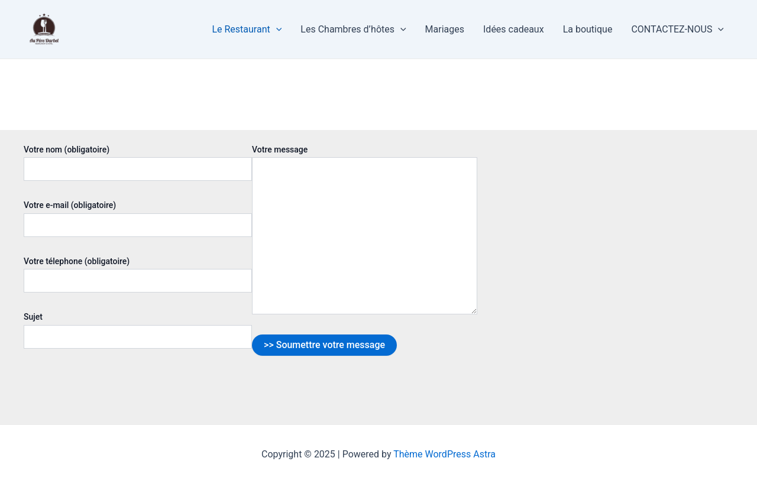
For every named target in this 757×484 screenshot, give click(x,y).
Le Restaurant (247, 29)
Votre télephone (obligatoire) (138, 274)
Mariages (444, 29)
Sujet (138, 330)
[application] (276, 29)
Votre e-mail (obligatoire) (138, 218)
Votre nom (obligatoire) (138, 163)
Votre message (364, 231)
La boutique (588, 29)
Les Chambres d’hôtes (353, 29)
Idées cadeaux (513, 29)
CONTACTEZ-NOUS (677, 29)
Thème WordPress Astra (444, 454)
